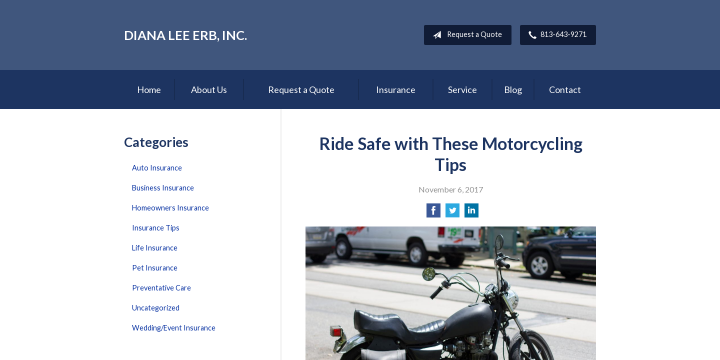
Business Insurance (163, 188)
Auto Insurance (157, 168)
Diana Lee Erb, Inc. (185, 35)
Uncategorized (156, 308)
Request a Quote (465, 35)
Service (462, 89)
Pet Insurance (155, 268)
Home (149, 89)
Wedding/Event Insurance (174, 328)
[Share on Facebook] (433, 213)
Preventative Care (161, 288)
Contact (565, 89)
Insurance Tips (156, 228)
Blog (513, 89)
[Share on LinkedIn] (471, 213)
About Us (209, 89)
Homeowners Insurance (170, 208)
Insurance (396, 89)
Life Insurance (155, 248)
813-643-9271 (555, 35)
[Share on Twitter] (453, 213)
